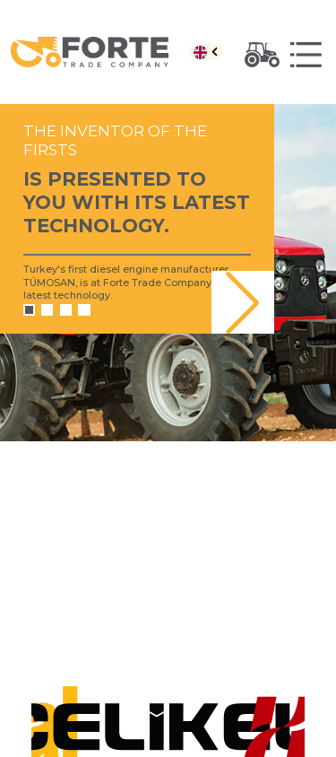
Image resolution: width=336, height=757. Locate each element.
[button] (242, 302)
